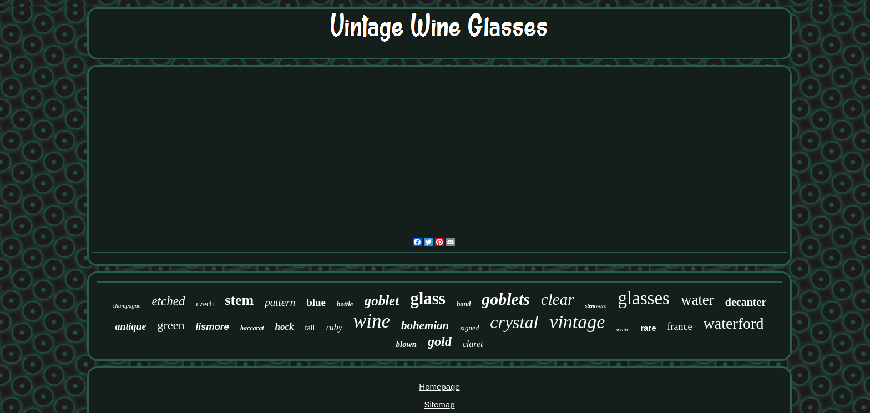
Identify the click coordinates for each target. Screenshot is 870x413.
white (622, 329)
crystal (514, 322)
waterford (734, 323)
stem (239, 300)
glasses (644, 298)
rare (648, 328)
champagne (127, 305)
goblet (382, 300)
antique (130, 326)
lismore (212, 326)
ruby (334, 327)
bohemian (425, 325)
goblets (506, 299)
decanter (745, 302)
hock (284, 326)
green (171, 325)
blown (406, 344)
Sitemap (439, 404)
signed (469, 328)
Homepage (439, 386)
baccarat (252, 328)
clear (557, 299)
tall (310, 328)
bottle (345, 304)
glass (428, 298)
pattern (280, 302)
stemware (596, 306)
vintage (577, 321)
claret (473, 344)
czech (205, 304)
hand (464, 304)
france (679, 326)
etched (168, 301)
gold (440, 341)
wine (371, 321)
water (697, 299)
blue (316, 302)
